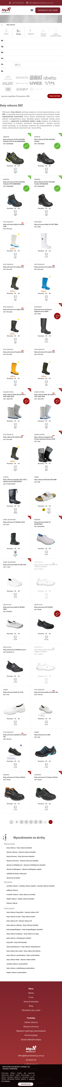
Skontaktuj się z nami (47, 10)
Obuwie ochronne (31, 1026)
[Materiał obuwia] (32, 52)
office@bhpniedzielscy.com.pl (31, 1055)
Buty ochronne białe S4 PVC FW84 (46, 224)
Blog (31, 1006)
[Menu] (32, 10)
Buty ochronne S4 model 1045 (44, 267)
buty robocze (11, 848)
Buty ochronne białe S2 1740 (13, 692)
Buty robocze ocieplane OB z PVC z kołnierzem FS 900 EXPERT (15, 481)
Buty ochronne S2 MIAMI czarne (14, 650)
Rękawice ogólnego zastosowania (31, 1031)
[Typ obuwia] (32, 46)
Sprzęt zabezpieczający (31, 1039)
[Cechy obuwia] (32, 58)
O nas (31, 997)
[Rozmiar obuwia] (32, 71)
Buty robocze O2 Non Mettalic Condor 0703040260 (44, 183)
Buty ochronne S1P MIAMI (43, 607)
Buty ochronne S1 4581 (42, 735)
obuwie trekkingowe (14, 869)
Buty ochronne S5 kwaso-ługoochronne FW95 (43, 310)
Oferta (31, 993)
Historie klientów (31, 1001)
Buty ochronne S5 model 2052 (44, 352)
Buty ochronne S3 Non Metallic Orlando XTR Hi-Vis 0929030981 (14, 140)
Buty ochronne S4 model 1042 (13, 267)
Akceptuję (25, 1084)
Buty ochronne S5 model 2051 (13, 352)
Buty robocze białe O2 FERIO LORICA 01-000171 (44, 651)
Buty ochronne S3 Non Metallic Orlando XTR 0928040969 (14, 183)
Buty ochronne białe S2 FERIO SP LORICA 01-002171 (45, 566)
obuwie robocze (12, 852)
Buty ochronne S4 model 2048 (13, 309)
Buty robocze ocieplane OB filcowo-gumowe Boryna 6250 (44, 438)
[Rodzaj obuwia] (32, 40)
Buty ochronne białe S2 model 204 (46, 692)
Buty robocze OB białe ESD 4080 (45, 480)
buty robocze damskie (24, 848)
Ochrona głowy (31, 1035)
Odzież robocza (31, 1022)
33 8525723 (31, 1060)
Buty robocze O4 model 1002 (13, 437)
